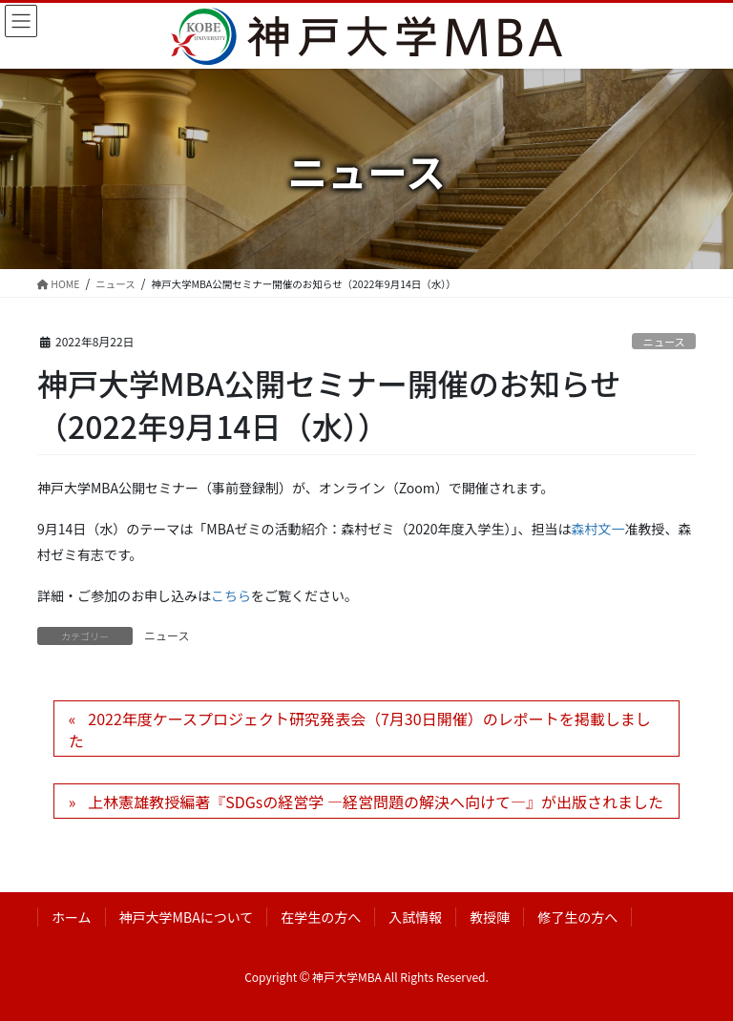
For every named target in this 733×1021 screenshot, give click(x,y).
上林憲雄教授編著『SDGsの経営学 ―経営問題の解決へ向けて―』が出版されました (375, 801)
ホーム (72, 917)
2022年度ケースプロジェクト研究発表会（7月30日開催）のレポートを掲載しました (360, 729)
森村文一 (597, 528)
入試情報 (415, 917)
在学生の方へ (321, 917)
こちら (231, 595)
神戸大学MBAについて (186, 917)
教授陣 (490, 917)
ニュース (664, 341)
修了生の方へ (577, 917)
